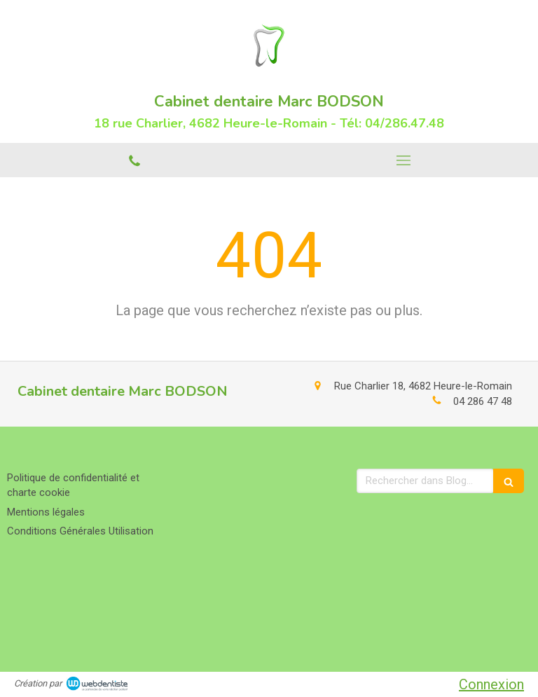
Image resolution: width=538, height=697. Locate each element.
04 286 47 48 (482, 401)
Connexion (491, 684)
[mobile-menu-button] (403, 160)
